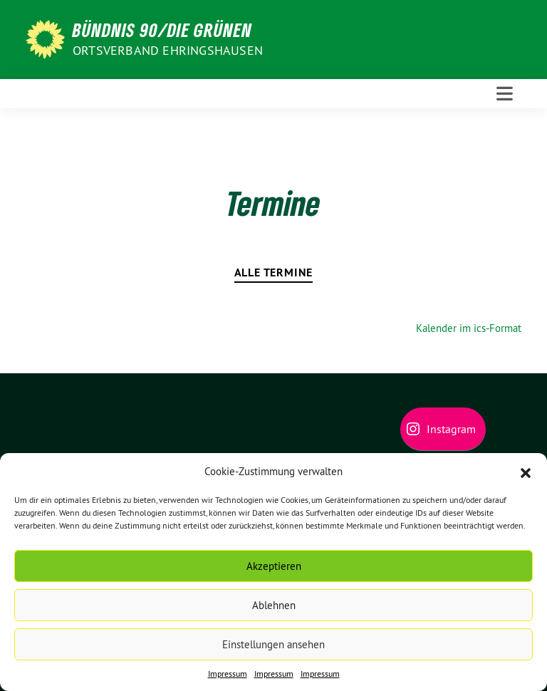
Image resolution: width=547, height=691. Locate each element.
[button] (526, 471)
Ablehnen (274, 605)
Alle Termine (273, 272)
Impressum (227, 673)
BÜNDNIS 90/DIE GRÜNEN (162, 30)
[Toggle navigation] (504, 93)
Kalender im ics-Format (468, 328)
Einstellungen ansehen (273, 644)
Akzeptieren (273, 566)
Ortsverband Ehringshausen (168, 50)
